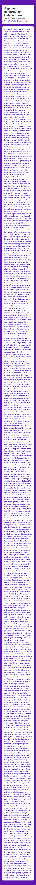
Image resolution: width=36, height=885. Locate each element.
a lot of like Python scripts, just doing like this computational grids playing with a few (17, 398)
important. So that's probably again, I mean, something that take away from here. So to (17, 578)
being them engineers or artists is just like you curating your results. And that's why (17, 223)
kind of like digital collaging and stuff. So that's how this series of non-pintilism (17, 402)
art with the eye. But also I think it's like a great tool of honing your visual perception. (16, 239)
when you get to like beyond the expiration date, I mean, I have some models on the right (17, 289)
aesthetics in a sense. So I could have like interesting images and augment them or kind (17, 361)
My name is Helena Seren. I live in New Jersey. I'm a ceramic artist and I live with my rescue (17, 31)
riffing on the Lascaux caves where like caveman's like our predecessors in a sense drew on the (18, 419)
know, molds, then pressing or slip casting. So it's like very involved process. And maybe (17, 866)
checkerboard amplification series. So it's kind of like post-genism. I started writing (17, 393)
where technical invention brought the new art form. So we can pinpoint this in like (17, 105)
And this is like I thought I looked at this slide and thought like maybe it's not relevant (17, 552)
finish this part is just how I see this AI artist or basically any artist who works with (17, 582)
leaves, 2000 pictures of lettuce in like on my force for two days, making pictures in (17, 149)
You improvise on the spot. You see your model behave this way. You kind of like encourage (17, 596)
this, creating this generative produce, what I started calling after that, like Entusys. (16, 165)
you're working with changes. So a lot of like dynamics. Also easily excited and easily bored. (17, 660)
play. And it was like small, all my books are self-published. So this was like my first (17, 778)
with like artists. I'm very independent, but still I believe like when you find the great (17, 787)
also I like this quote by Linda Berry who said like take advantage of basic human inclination (17, 430)
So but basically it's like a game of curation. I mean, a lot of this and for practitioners (17, 218)
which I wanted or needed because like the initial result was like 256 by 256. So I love (16, 329)
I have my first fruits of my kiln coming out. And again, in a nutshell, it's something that (17, 854)
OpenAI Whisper (11, 21)
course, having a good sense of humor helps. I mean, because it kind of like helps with (17, 686)
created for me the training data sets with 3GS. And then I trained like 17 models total (17, 799)
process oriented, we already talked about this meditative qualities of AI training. (18, 633)
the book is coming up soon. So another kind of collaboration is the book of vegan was (17, 808)
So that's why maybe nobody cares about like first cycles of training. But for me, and (17, 280)
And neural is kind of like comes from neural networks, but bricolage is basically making (17, 707)
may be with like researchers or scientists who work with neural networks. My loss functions (17, 193)
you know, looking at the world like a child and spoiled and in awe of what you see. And (16, 250)
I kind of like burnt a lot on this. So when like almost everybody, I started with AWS (18, 455)
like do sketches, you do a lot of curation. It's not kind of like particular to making (17, 234)
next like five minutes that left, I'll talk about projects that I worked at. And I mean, (17, 695)
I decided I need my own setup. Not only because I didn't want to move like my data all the (17, 465)
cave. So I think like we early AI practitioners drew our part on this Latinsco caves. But (15, 425)
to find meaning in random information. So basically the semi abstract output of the (18, 435)
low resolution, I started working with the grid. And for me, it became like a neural (17, 354)
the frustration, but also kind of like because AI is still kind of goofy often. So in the (17, 690)
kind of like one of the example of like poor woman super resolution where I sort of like (16, 317)
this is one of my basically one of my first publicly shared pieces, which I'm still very (17, 255)
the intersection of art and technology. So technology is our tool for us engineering (18, 96)
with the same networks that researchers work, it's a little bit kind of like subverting (17, 264)
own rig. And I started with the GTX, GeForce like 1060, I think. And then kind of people (17, 476)
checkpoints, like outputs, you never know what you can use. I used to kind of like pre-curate (17, 644)
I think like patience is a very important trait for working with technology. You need (16, 607)
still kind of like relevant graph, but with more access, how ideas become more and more (17, 571)
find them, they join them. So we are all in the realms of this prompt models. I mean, (17, 561)
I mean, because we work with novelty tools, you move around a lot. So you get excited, (17, 665)
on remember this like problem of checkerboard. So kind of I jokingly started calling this (17, 386)
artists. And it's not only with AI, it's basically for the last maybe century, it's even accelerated (17, 101)
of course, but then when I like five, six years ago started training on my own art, (16, 460)
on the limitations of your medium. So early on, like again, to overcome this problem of (17, 349)
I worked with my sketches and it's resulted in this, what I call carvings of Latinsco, (17, 414)
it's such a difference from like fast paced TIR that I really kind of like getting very (18, 870)
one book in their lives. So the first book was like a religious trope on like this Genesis (17, 773)
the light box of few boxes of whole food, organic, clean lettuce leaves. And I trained (18, 156)
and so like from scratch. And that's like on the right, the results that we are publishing (17, 803)
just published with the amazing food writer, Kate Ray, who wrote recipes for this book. (17, 815)
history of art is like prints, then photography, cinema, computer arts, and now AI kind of (16, 112)
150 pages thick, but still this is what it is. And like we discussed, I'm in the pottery (17, 824)
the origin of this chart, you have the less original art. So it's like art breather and (18, 536)
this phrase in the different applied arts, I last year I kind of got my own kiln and (17, 490)
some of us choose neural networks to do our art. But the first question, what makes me (17, 52)
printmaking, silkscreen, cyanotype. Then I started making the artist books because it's (16, 762)
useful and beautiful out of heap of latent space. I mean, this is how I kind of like (17, 711)
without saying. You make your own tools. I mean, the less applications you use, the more (17, 624)
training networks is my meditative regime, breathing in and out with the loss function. (17, 213)
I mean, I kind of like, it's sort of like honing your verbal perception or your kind (18, 446)
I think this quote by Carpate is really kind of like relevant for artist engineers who (16, 177)
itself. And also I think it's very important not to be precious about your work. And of (17, 681)
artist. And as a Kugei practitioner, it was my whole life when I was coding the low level (17, 75)
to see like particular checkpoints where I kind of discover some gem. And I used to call (17, 209)
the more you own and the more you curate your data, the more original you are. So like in (17, 531)
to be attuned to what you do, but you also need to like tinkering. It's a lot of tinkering (17, 612)
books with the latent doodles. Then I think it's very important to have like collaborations (17, 783)
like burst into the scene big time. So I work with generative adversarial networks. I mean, (18, 117)
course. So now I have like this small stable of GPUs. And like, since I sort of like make (17, 485)
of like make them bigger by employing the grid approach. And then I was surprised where (17, 366)
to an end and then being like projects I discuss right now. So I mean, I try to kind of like (18, 753)
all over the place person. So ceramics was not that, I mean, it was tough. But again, (17, 845)
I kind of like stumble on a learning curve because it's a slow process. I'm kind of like (17, 840)
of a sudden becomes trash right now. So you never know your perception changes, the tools (18, 654)
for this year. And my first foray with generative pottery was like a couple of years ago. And (17, 829)
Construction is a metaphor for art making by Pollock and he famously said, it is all (16, 43)
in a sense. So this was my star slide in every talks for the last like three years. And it (17, 515)
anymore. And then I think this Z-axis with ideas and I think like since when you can (17, 557)
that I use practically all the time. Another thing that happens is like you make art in (17, 345)
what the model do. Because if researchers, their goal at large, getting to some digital (17, 271)
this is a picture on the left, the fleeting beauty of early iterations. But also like (17, 285)
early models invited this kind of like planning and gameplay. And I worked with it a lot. (17, 442)
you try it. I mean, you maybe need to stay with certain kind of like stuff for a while (17, 670)
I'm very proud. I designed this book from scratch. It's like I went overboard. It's (18, 819)
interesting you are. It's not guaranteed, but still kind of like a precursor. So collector (18, 628)
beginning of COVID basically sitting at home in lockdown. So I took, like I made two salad (17, 144)
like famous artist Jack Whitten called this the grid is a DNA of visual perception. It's (17, 370)
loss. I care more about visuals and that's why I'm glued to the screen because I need (17, 202)
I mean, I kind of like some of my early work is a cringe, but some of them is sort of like (17, 243)
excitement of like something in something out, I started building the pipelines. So (16, 313)
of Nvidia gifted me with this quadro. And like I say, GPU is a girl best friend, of (17, 481)
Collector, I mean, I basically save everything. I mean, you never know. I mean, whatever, (18, 637)
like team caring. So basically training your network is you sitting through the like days (16, 181)
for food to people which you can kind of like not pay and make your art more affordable (17, 511)
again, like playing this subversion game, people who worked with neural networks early (17, 382)
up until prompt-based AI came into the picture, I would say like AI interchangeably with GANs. (17, 124)
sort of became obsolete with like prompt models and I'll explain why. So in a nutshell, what (18, 520)
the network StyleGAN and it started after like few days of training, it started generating (17, 160)
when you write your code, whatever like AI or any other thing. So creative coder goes (17, 617)
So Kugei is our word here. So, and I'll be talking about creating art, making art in (16, 91)
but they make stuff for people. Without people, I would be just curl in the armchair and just (17, 725)
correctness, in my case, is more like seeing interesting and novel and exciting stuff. (17, 276)
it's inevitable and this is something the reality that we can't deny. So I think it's (17, 566)
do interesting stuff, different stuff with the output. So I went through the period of (17, 757)
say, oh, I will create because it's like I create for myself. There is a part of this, (17, 720)
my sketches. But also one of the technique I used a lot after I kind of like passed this (16, 306)
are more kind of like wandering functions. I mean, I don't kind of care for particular (18, 197)
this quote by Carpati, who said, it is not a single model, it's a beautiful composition (16, 333)
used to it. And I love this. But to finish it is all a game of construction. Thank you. (17, 875)
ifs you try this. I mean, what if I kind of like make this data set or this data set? (17, 591)
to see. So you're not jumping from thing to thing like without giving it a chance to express (18, 674)
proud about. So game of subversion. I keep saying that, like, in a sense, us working (17, 260)
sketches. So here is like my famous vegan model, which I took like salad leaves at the (17, 140)
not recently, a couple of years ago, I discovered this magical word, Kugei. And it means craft (17, 64)
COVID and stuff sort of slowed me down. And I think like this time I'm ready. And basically (17, 849)
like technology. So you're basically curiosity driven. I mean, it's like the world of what (17, 587)
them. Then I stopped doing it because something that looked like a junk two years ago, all (17, 649)
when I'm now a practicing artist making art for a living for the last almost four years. (17, 87)
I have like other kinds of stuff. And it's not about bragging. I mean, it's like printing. (17, 495)
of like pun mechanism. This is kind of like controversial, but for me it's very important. (17, 451)
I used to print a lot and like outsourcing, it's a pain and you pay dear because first (17, 499)
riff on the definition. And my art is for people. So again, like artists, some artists (17, 716)
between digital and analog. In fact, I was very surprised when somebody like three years (16, 741)
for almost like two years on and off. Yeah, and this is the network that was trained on (16, 301)
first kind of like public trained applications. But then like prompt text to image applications (16, 541)
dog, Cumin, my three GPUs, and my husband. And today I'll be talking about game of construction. (17, 36)
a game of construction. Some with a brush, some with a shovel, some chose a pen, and (17, 48)
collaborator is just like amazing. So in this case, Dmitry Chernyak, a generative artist (17, 794)
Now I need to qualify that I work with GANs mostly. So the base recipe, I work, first (17, 128)
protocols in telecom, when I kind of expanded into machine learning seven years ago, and (17, 80)
